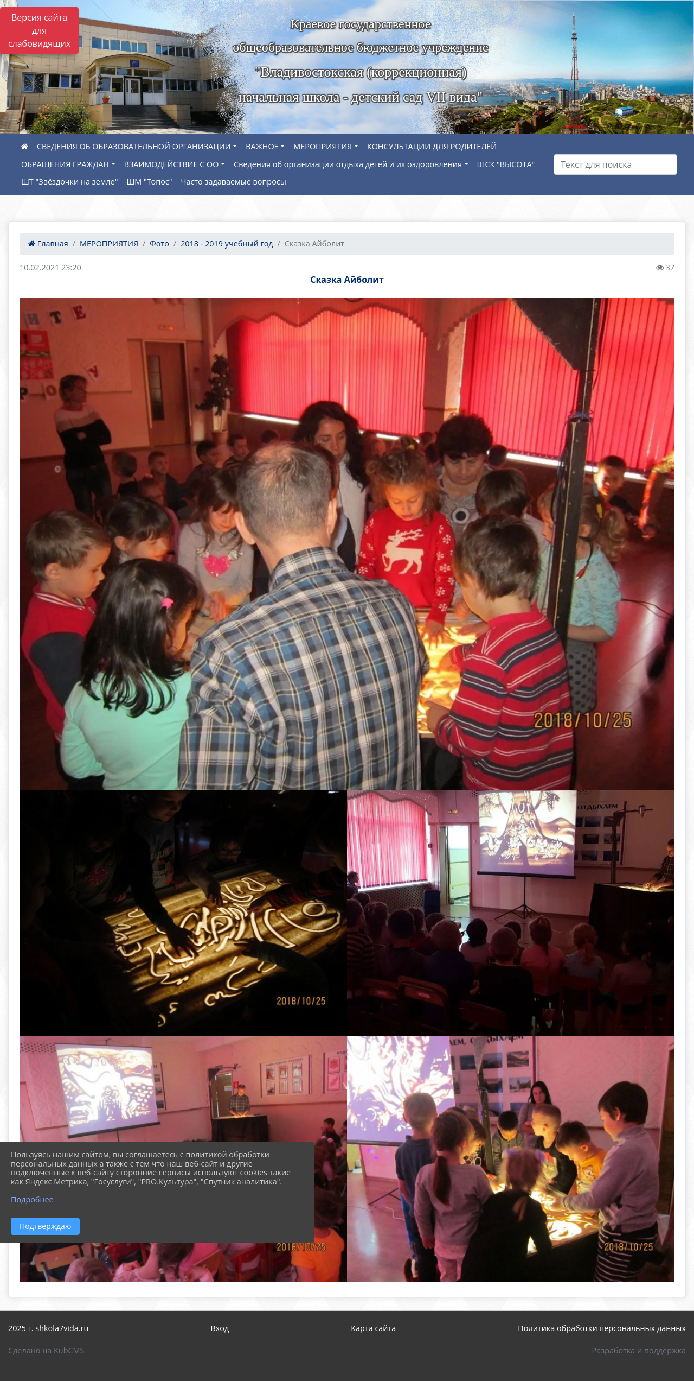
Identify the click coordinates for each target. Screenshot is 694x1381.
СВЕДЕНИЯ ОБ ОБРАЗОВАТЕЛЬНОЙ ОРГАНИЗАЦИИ (134, 146)
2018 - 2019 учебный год (227, 243)
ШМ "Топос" (149, 181)
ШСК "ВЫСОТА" (506, 164)
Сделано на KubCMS (46, 1350)
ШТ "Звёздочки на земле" (69, 181)
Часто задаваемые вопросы (233, 181)
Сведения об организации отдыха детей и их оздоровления (348, 164)
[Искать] (615, 164)
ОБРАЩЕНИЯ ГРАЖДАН (65, 164)
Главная (48, 243)
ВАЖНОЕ (262, 146)
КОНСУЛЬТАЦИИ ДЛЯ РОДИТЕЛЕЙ (432, 146)
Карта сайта (373, 1328)
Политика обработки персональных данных (602, 1328)
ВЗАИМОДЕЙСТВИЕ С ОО (171, 164)
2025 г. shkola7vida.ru (48, 1328)
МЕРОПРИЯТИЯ (322, 146)
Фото (159, 243)
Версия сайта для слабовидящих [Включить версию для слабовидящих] (39, 30)
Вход (219, 1328)
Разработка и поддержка (639, 1350)
